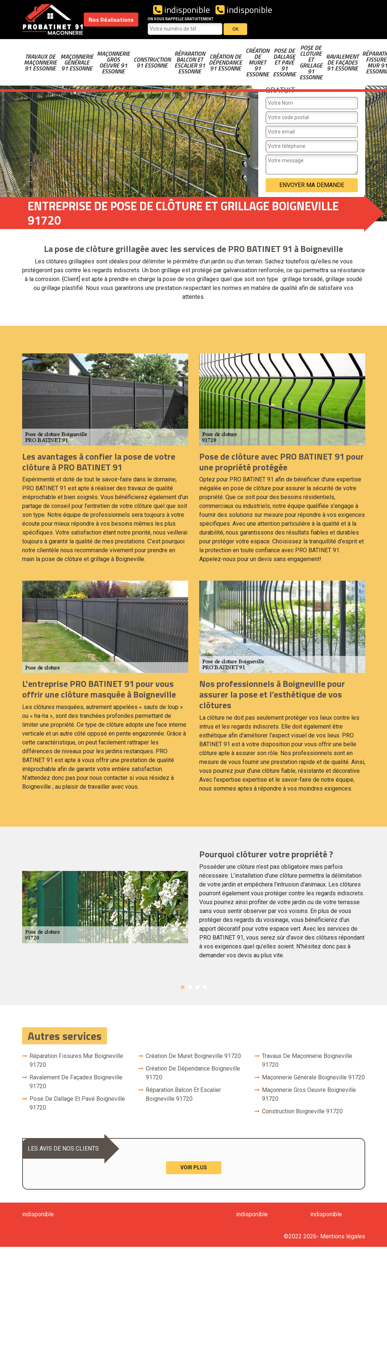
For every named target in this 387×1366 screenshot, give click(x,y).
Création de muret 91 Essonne (257, 62)
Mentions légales (342, 1236)
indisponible (181, 9)
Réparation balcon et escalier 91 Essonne (190, 62)
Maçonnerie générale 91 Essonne (77, 62)
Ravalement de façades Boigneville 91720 (76, 1082)
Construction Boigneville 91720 (302, 1111)
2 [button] (190, 987)
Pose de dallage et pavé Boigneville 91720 (77, 1103)
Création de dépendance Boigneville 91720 (193, 1073)
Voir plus (193, 1167)
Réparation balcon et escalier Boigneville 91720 (183, 1094)
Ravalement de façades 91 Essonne (342, 62)
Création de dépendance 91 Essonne (225, 62)
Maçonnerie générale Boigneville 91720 (313, 1077)
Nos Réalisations (111, 19)
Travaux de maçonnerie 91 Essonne (40, 62)
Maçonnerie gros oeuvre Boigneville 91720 (309, 1094)
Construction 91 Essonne (152, 62)
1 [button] (182, 987)
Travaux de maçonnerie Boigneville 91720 (307, 1060)
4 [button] (205, 987)
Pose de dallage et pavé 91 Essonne (284, 62)
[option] (193, 907)
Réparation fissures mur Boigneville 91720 (76, 1060)
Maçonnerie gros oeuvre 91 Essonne (113, 62)
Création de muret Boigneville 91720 (193, 1055)
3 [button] (197, 987)
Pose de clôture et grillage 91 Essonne (311, 62)
